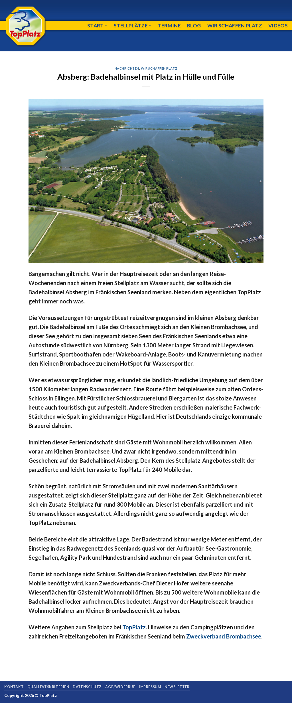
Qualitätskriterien (48, 687)
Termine (169, 26)
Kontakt (14, 687)
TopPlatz (134, 627)
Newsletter (177, 687)
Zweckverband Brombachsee (223, 636)
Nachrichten (127, 68)
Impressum (150, 687)
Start (97, 26)
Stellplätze (132, 26)
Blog (194, 26)
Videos (278, 26)
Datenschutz (87, 687)
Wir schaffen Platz (234, 26)
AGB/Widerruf (120, 687)
